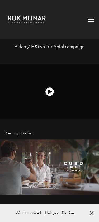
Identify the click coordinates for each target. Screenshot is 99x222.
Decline (68, 212)
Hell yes (51, 212)
